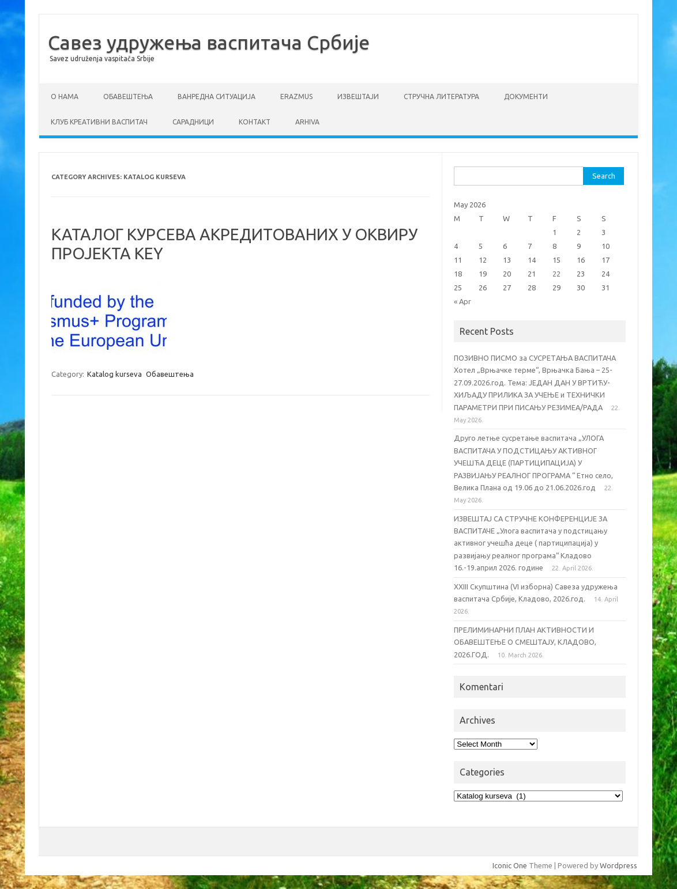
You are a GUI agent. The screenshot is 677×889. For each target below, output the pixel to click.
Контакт (254, 122)
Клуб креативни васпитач (99, 122)
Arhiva (307, 122)
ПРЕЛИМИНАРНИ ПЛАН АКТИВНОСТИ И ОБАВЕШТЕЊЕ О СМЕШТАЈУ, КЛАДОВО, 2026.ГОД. (525, 642)
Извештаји (358, 96)
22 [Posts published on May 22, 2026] (556, 274)
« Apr (462, 301)
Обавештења (128, 96)
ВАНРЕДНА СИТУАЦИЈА (216, 96)
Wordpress (618, 865)
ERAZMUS (296, 96)
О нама (64, 96)
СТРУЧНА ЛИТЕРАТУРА (441, 96)
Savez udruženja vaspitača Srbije (102, 58)
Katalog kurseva (114, 374)
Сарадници (193, 122)
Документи (526, 96)
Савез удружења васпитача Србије (209, 42)
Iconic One (509, 865)
